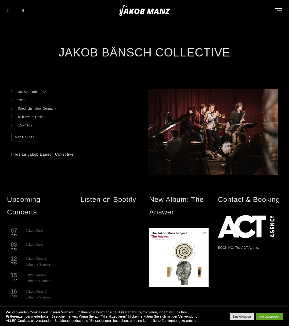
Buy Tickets (24, 137)
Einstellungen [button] (241, 316)
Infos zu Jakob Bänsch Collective (42, 154)
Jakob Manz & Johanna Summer (39, 261)
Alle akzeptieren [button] (270, 316)
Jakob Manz (34, 230)
